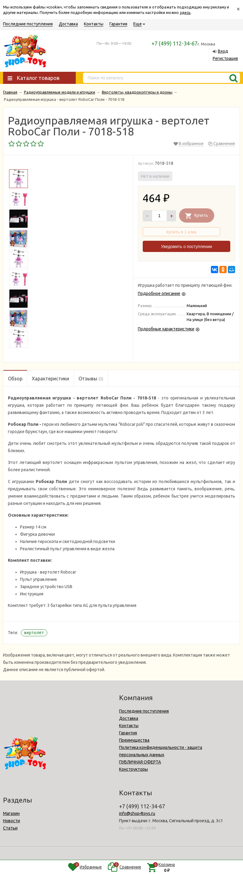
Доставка (68, 24)
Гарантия (118, 24)
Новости (11, 820)
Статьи (10, 828)
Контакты (93, 24)
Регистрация (225, 58)
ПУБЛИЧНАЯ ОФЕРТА (140, 762)
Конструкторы (133, 769)
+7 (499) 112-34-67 (174, 43)
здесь (185, 12)
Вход (223, 51)
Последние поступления (28, 24)
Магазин (11, 813)
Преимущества (134, 740)
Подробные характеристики (166, 328)
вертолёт (34, 632)
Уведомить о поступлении (186, 246)
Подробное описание (159, 293)
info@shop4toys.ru (137, 813)
